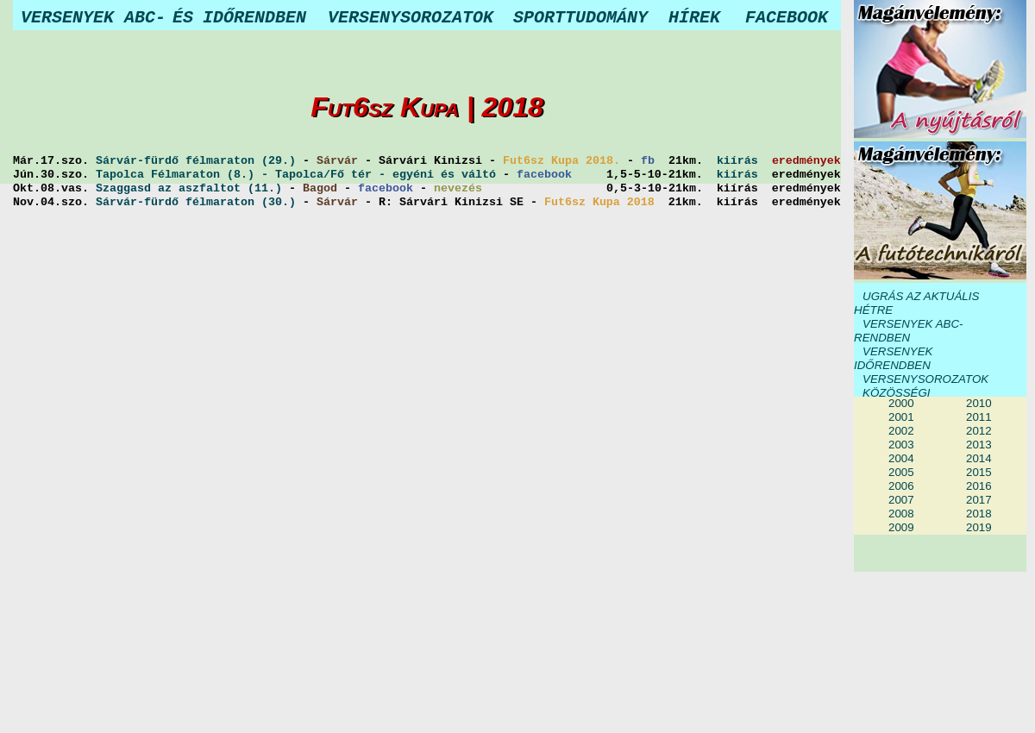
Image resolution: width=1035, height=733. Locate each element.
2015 (979, 472)
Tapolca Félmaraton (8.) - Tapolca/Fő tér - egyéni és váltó (296, 175)
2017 (979, 499)
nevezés (458, 189)
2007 (901, 499)
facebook (544, 175)
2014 (979, 458)
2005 (901, 472)
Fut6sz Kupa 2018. (561, 161)
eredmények (806, 161)
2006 (901, 485)
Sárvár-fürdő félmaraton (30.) (196, 202)
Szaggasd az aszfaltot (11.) (189, 189)
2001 (901, 416)
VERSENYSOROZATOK (925, 379)
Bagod (320, 189)
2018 (979, 513)
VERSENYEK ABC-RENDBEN (908, 330)
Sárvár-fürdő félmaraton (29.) (196, 161)
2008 (901, 513)
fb (648, 161)
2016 (979, 485)
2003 (901, 444)
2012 (979, 430)
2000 (901, 403)
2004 (901, 458)
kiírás (737, 161)
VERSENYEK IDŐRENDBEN (893, 358)
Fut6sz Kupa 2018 (599, 202)
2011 (979, 416)
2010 (979, 403)
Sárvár (337, 161)
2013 (979, 444)
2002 (901, 430)
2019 (979, 527)
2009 (901, 527)
